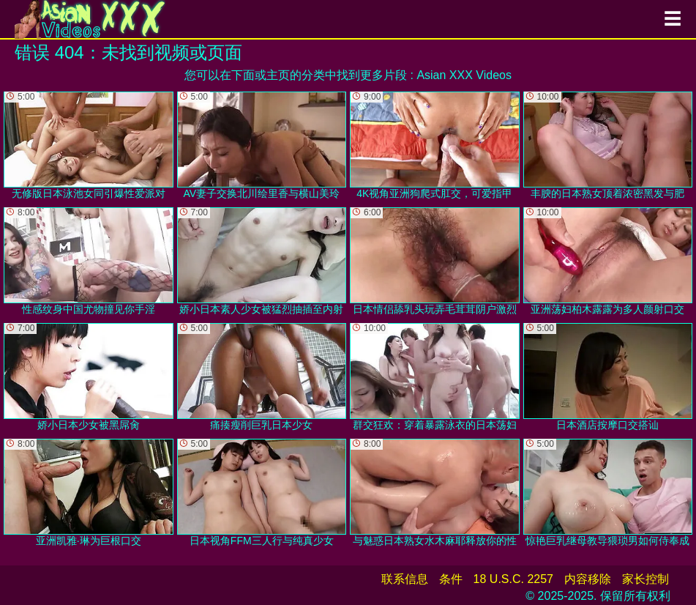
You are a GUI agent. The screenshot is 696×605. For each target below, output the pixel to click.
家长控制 (645, 579)
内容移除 (587, 579)
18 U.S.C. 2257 (513, 579)
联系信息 (404, 579)
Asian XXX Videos (464, 75)
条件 (451, 579)
